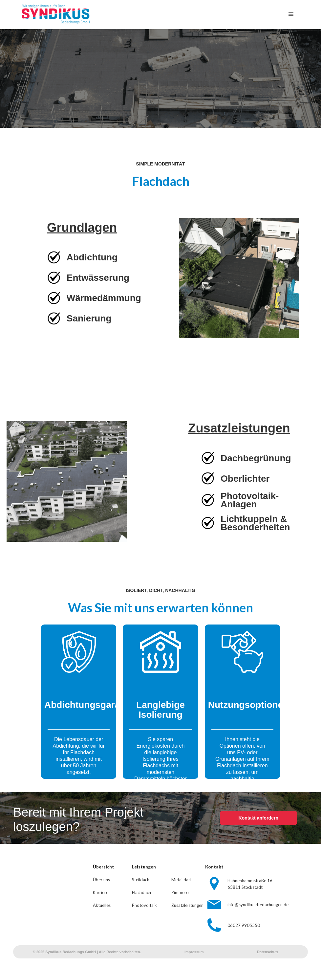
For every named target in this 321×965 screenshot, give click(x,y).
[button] (291, 14)
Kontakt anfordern (258, 818)
